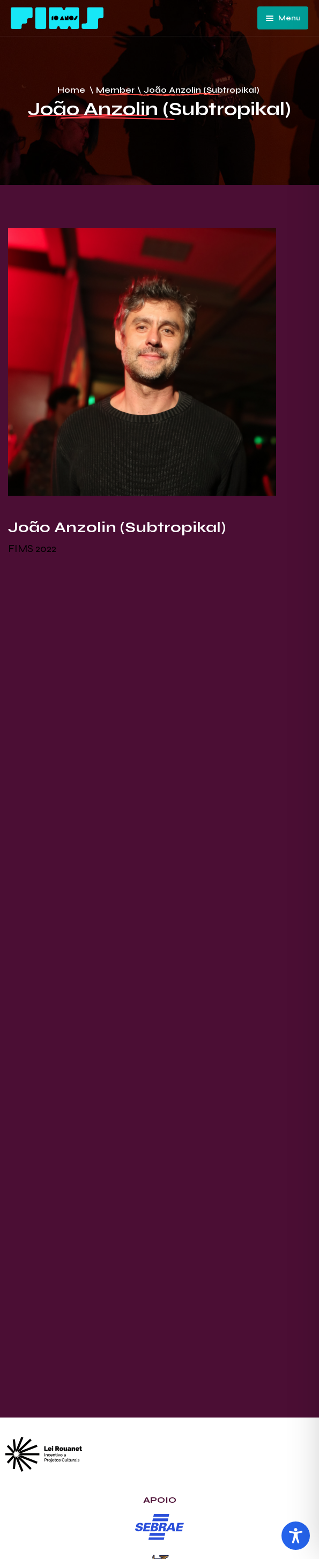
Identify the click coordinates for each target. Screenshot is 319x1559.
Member (115, 90)
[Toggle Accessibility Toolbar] (295, 1535)
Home (71, 90)
